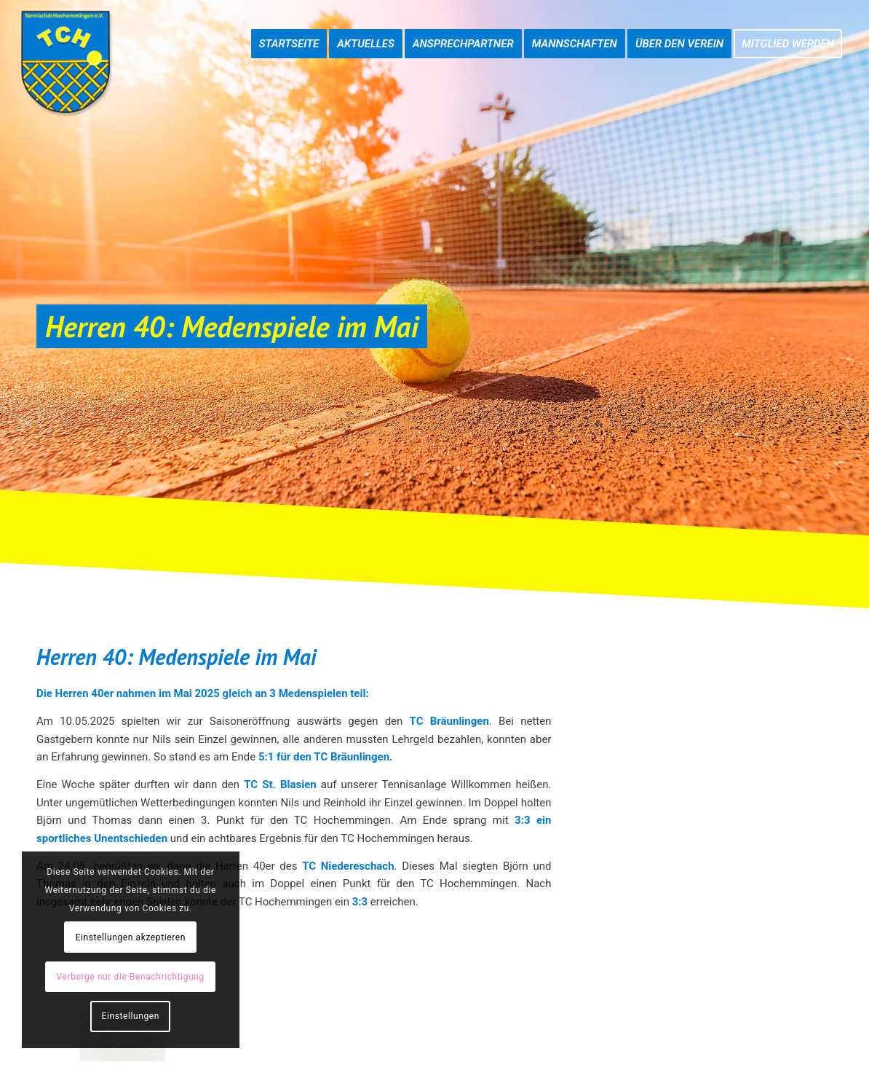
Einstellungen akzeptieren (131, 937)
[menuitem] (289, 29)
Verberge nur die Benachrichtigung (131, 977)
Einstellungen (130, 1016)
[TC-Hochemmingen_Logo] (65, 62)
